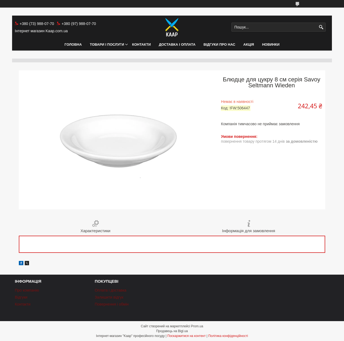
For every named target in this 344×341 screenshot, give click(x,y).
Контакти (141, 44)
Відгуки (21, 297)
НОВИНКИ (271, 44)
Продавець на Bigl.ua (172, 331)
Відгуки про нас (219, 44)
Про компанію (27, 290)
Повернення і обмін (111, 304)
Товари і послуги (107, 44)
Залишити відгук (109, 297)
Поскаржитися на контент (186, 336)
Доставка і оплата (177, 44)
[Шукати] (321, 27)
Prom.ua (197, 326)
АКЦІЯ (248, 44)
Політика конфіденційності (228, 336)
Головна (73, 44)
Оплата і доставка (110, 290)
